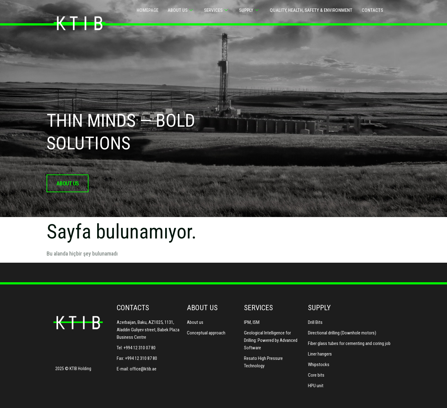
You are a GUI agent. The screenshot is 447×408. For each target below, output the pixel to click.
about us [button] (67, 183)
